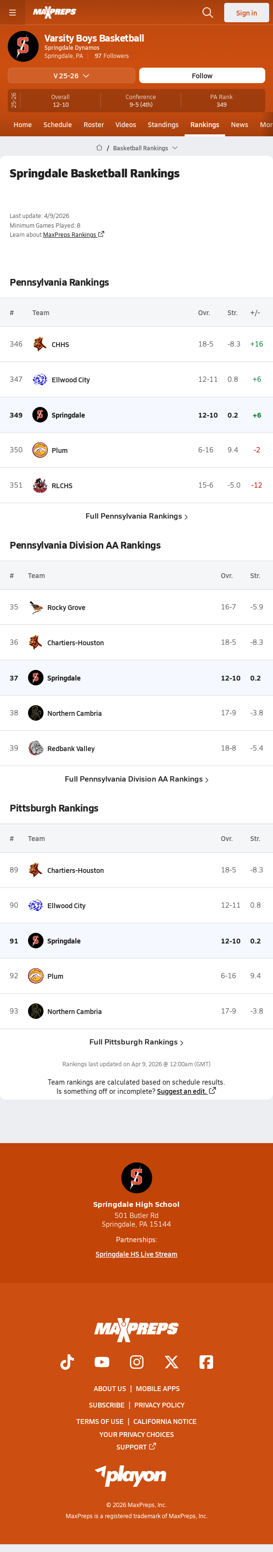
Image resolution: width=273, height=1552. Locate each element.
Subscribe (107, 1404)
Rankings (204, 124)
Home (23, 124)
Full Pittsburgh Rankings (136, 1041)
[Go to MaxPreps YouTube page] (102, 1363)
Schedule (57, 124)
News (239, 124)
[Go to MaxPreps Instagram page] (136, 1363)
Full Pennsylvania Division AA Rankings (137, 778)
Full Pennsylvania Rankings (137, 515)
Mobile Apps (158, 1388)
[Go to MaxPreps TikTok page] (67, 1363)
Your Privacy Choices (137, 1433)
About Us (110, 1388)
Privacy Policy (159, 1404)
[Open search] (207, 12)
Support (136, 1446)
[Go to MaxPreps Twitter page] (171, 1363)
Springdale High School (136, 1185)
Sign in (246, 12)
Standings (163, 124)
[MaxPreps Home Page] (99, 148)
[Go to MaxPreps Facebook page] (206, 1363)
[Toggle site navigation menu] (12, 12)
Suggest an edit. (187, 1091)
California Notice (165, 1421)
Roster (94, 124)
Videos (125, 124)
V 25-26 (71, 75)
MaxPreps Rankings (74, 234)
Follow (202, 75)
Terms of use (100, 1421)
